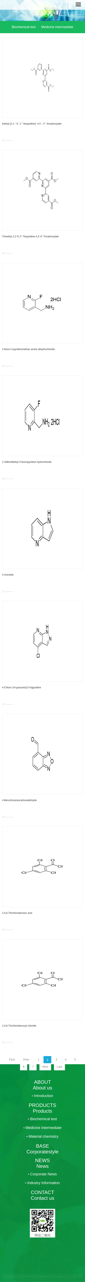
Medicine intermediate (57, 27)
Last (59, 1066)
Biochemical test (24, 27)
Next (45, 1066)
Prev (26, 1059)
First (12, 1059)
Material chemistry (42, 43)
